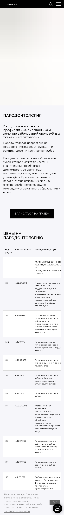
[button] (51, 4)
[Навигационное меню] (58, 4)
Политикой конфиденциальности (21, 509)
